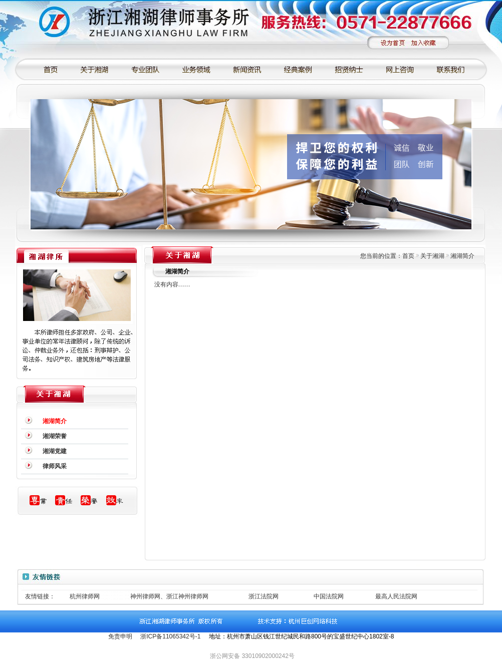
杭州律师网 (85, 596)
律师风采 (55, 466)
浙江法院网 (263, 596)
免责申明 (120, 636)
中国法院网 (329, 596)
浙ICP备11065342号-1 (170, 636)
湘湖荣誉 (55, 436)
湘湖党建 (55, 451)
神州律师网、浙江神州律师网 (169, 596)
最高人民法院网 (396, 596)
